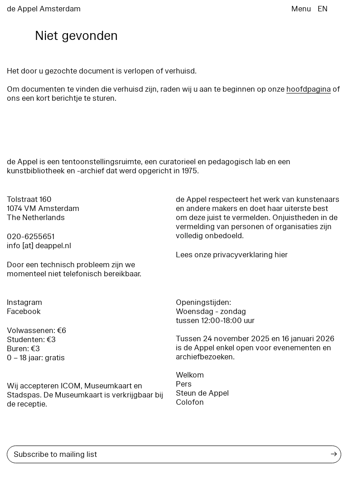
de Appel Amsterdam (44, 9)
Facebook (24, 311)
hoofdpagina (308, 89)
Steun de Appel (202, 393)
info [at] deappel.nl (39, 245)
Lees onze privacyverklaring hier (232, 255)
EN (323, 9)
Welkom (190, 375)
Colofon (190, 402)
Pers (184, 384)
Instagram (24, 302)
